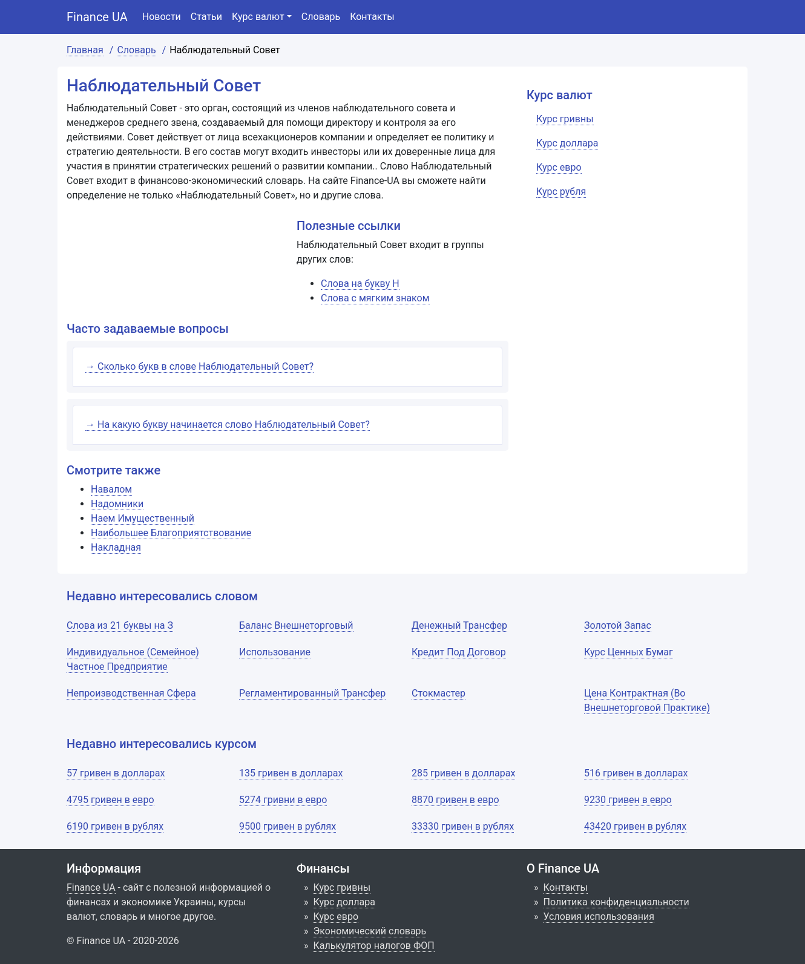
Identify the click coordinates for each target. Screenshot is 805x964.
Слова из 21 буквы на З (120, 625)
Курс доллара (344, 902)
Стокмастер (438, 693)
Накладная (116, 547)
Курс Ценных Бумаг (628, 652)
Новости (161, 16)
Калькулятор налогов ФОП (374, 945)
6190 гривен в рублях (115, 826)
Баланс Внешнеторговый (296, 625)
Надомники (117, 504)
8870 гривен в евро (455, 799)
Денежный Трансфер (459, 625)
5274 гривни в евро (283, 799)
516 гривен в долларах (636, 773)
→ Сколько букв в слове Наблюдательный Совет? (199, 366)
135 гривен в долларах (291, 773)
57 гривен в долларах (116, 773)
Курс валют (258, 16)
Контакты (372, 16)
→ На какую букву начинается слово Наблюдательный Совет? (227, 424)
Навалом (111, 489)
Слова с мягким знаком (375, 298)
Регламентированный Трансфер (312, 693)
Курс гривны (342, 887)
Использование (274, 652)
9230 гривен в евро (628, 799)
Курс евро (336, 916)
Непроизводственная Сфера (131, 693)
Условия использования (599, 916)
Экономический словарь (370, 931)
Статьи (206, 16)
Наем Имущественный (142, 518)
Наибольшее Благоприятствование (171, 533)
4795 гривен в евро (110, 799)
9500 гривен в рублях (287, 826)
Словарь (320, 16)
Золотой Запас (617, 625)
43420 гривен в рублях (635, 826)
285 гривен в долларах (463, 773)
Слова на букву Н (360, 283)
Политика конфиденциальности (616, 902)
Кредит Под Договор (459, 652)
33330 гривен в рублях (463, 826)
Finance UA (97, 17)
